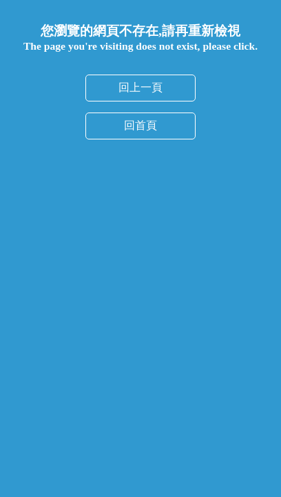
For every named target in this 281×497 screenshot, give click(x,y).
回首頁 (140, 125)
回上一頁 (140, 87)
